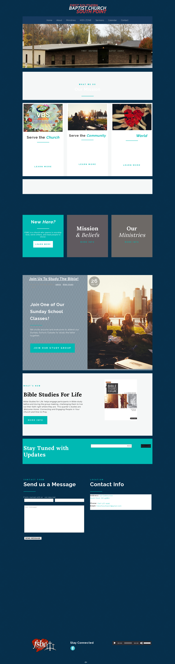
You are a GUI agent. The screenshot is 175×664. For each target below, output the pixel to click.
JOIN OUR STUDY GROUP (52, 348)
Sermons (100, 20)
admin (58, 284)
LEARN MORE (43, 166)
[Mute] (141, 643)
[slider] (128, 643)
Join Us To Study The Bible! (54, 279)
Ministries (71, 20)
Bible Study (68, 284)
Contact (124, 20)
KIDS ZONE (85, 20)
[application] (131, 643)
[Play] (114, 643)
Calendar (112, 20)
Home (49, 20)
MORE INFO (87, 242)
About (59, 20)
